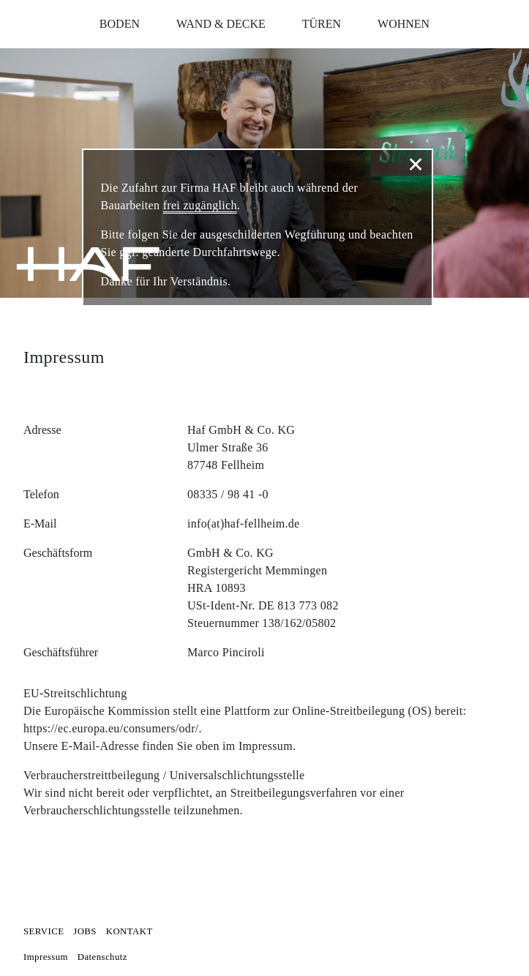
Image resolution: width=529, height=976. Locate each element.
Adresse (42, 430)
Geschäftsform (57, 553)
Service (43, 931)
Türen (321, 24)
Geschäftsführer (60, 652)
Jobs (85, 931)
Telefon (41, 494)
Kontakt (129, 931)
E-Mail (39, 523)
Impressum (45, 957)
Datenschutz (102, 957)
